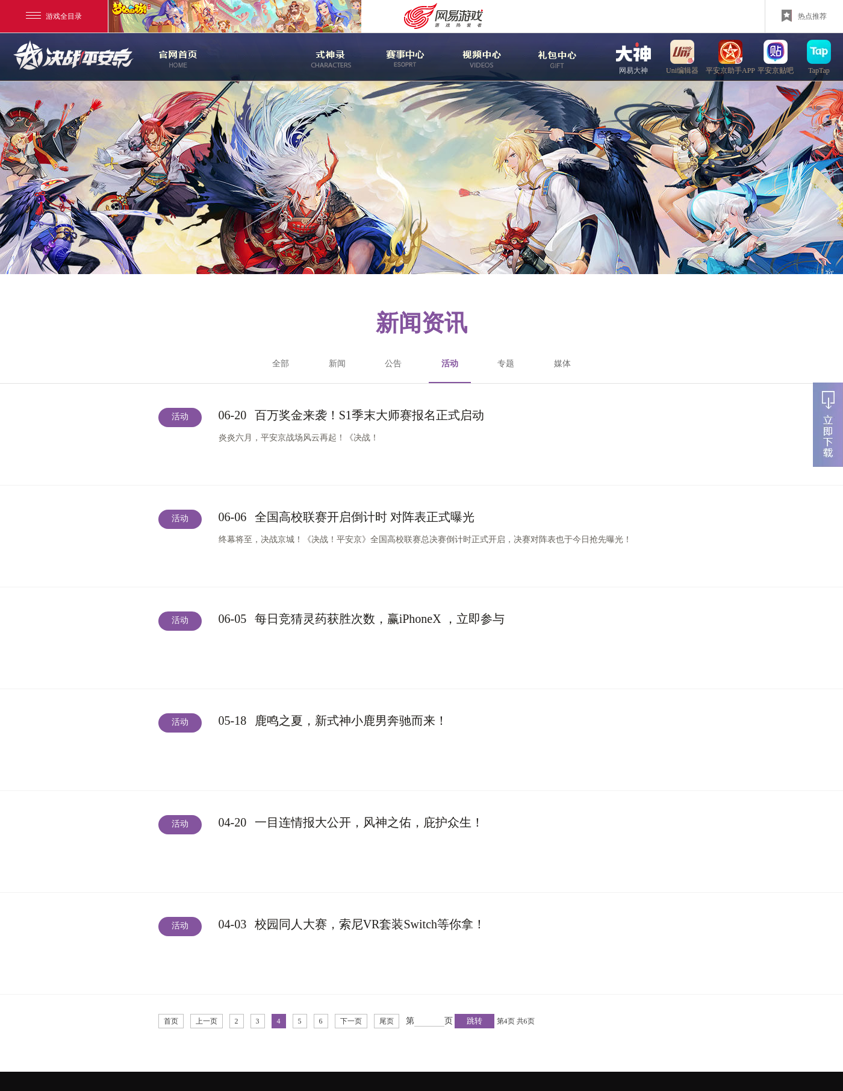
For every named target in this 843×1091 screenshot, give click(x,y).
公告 (393, 363)
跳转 (474, 1020)
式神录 (328, 57)
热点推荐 (804, 16)
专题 (505, 363)
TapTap (819, 56)
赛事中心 (405, 57)
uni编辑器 (682, 56)
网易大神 (633, 56)
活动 (450, 371)
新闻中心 (252, 57)
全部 (280, 363)
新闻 (337, 363)
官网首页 (176, 57)
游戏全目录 (54, 16)
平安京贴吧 (775, 56)
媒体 (562, 363)
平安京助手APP (730, 56)
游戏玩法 (556, 57)
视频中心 (480, 57)
